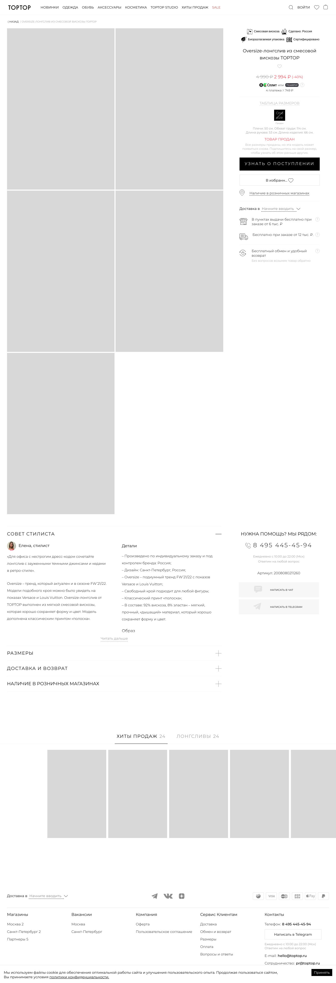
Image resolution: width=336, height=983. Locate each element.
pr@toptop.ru (308, 963)
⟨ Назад (13, 21)
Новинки (50, 8)
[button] (114, 533)
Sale (216, 8)
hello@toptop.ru (292, 955)
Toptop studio (164, 8)
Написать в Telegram (293, 934)
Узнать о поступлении (279, 164)
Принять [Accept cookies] (322, 972)
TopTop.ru (19, 7)
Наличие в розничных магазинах (279, 193)
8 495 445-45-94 (296, 924)
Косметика (136, 8)
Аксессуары (109, 8)
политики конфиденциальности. (79, 977)
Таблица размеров (279, 103)
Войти (303, 8)
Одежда (70, 8)
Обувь (88, 8)
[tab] (141, 739)
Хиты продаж (195, 8)
